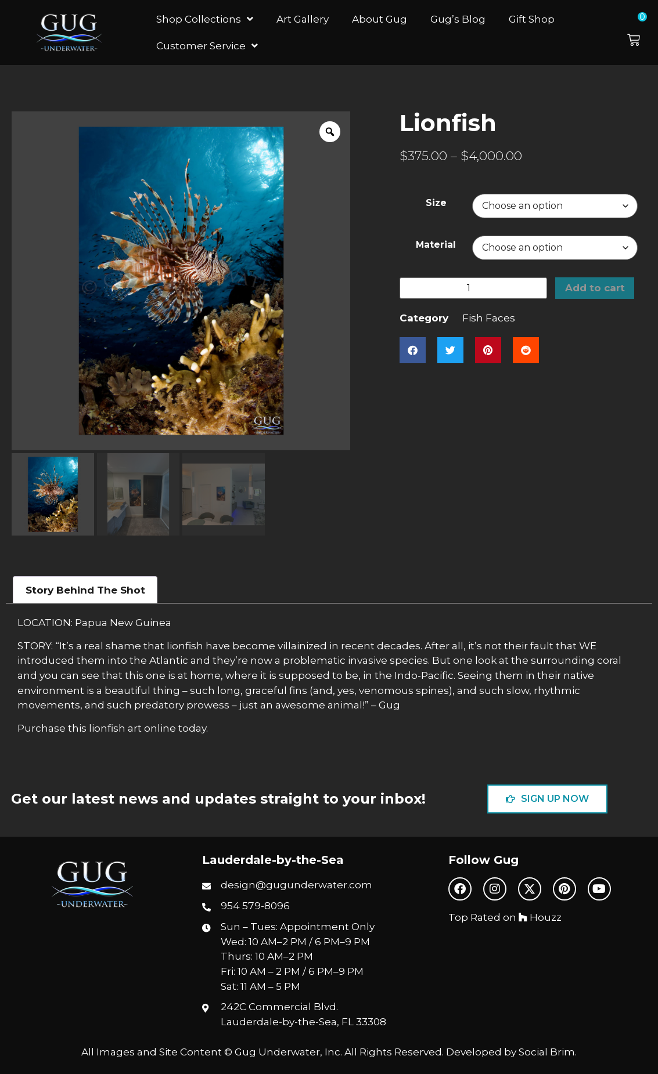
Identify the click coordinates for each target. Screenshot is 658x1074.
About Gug (379, 19)
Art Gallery (302, 19)
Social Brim (547, 1052)
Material (436, 244)
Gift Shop (532, 19)
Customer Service (207, 45)
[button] (639, 32)
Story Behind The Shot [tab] (85, 590)
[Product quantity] (473, 288)
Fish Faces (488, 318)
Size (436, 202)
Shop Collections (204, 19)
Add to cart (595, 288)
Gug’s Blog (458, 19)
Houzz (540, 917)
